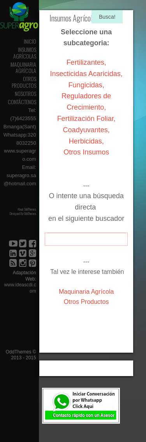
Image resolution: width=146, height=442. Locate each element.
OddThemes (30, 213)
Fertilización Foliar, (86, 118)
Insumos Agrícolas (24, 52)
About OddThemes (27, 209)
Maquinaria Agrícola (23, 67)
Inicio (30, 41)
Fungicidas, (86, 85)
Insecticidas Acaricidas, (86, 74)
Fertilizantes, (86, 62)
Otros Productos (24, 82)
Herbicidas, (86, 141)
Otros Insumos (86, 152)
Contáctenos (22, 102)
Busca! (107, 17)
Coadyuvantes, (86, 130)
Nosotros (25, 93)
